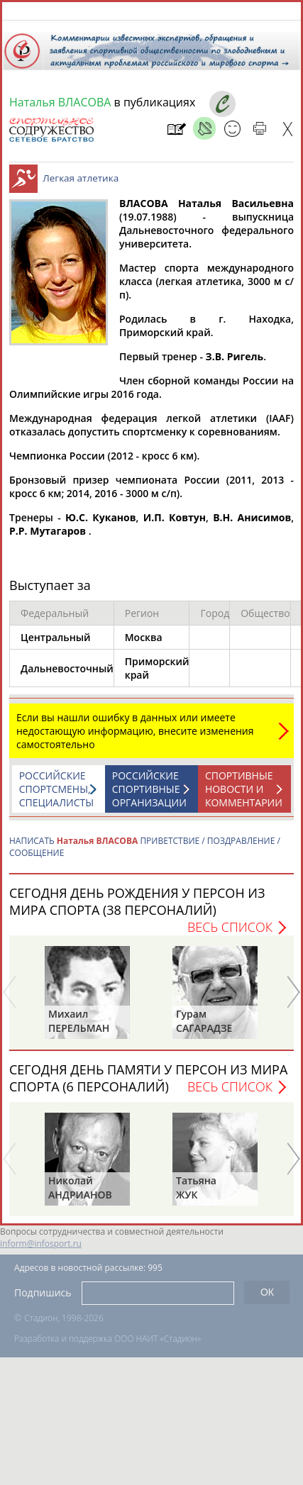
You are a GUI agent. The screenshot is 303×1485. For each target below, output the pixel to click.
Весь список (229, 933)
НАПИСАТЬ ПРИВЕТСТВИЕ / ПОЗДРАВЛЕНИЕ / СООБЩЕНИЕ (144, 854)
